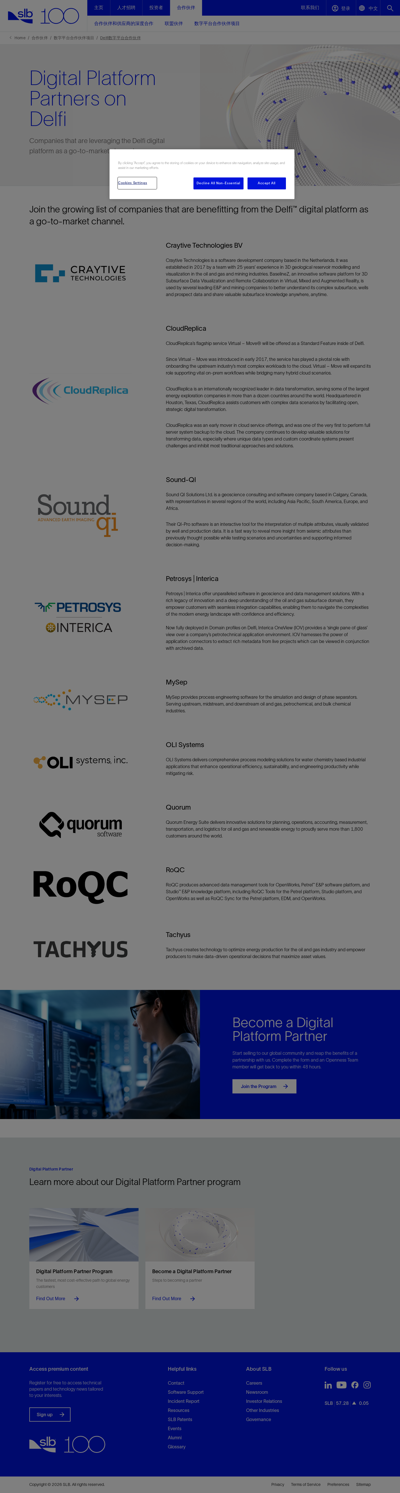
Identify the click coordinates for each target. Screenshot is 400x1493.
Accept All (267, 183)
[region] (202, 174)
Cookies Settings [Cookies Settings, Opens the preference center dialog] (132, 183)
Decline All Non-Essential (218, 183)
